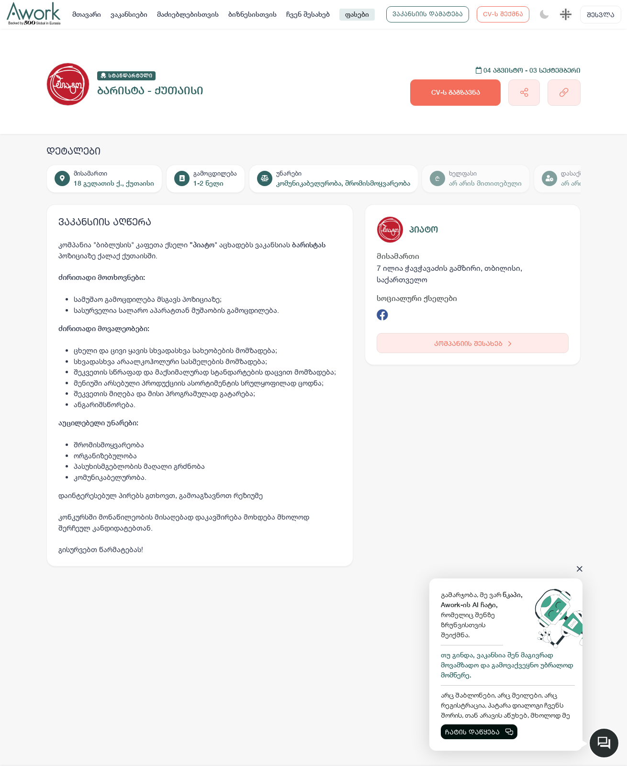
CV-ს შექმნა (503, 14)
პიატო (423, 229)
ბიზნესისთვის (252, 14)
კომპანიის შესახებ (472, 343)
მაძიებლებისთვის (188, 14)
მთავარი (86, 14)
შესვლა (601, 15)
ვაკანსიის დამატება (427, 14)
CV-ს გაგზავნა (455, 92)
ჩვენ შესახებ (308, 14)
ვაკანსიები (129, 14)
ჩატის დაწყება (479, 732)
